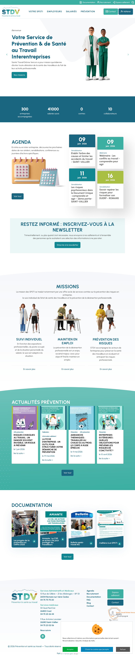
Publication (45, 432)
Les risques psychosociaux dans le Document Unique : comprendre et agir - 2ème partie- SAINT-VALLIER (82, 194)
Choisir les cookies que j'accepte (97, 649)
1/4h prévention (18, 432)
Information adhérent (49, 436)
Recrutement (104, 2)
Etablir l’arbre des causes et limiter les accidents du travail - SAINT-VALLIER (82, 157)
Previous (7, 54)
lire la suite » (19, 453)
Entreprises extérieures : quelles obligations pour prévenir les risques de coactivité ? (109, 443)
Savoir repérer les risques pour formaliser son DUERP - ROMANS (109, 194)
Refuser (123, 649)
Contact (111, 11)
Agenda (90, 591)
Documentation (87, 2)
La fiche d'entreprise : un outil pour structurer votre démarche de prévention (52, 445)
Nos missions (19, 75)
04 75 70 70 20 (47, 600)
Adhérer (126, 11)
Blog (89, 603)
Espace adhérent (121, 2)
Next (128, 54)
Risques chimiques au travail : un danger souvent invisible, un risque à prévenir (24, 440)
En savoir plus (29, 369)
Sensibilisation (76, 151)
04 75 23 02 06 (47, 625)
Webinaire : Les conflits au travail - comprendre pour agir (109, 160)
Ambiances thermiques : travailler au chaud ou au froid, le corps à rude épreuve (81, 441)
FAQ (88, 600)
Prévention (74, 432)
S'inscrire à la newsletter (67, 245)
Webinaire (103, 153)
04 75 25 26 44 (47, 614)
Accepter (70, 649)
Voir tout (17, 196)
